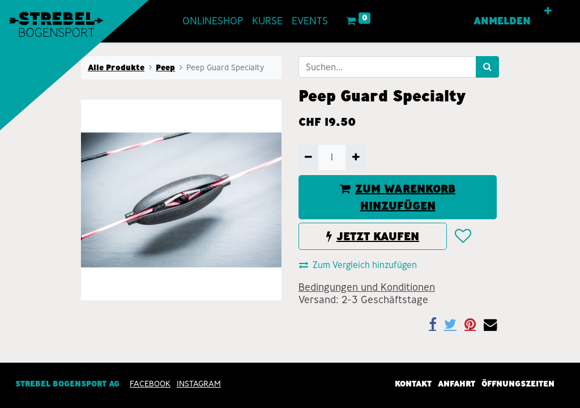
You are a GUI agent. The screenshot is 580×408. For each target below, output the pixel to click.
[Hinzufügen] (355, 157)
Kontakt (413, 384)
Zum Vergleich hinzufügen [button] (358, 265)
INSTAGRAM (199, 384)
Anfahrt (456, 384)
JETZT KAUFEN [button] (372, 236)
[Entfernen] (308, 157)
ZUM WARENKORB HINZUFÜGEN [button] (397, 197)
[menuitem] (212, 21)
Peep (165, 67)
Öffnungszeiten (518, 384)
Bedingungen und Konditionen (366, 287)
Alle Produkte (116, 67)
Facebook (150, 384)
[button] (548, 11)
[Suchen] (487, 67)
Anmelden (502, 21)
